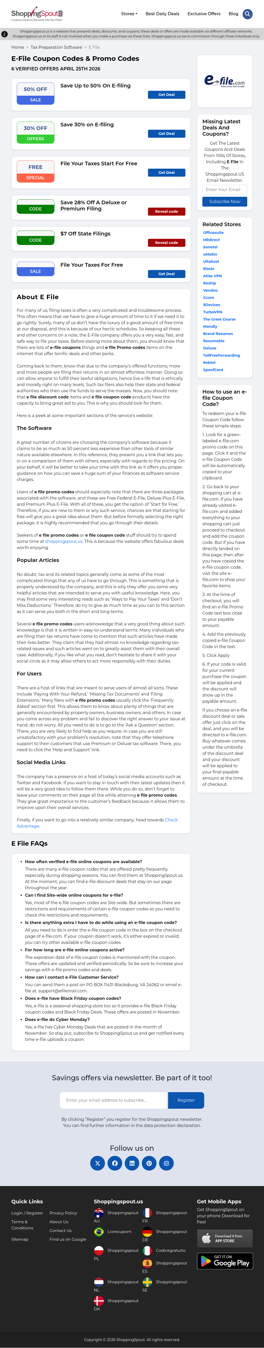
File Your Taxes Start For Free (99, 163)
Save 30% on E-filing (87, 124)
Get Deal (167, 94)
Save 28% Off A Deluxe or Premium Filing (94, 205)
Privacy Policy (64, 1213)
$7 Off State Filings (86, 233)
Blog (233, 13)
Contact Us (61, 1230)
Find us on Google (68, 1239)
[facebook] (114, 1163)
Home (17, 46)
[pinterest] (150, 1163)
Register (186, 1099)
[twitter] (96, 1163)
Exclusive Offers (203, 13)
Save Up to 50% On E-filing (96, 85)
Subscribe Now (224, 200)
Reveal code (166, 210)
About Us (59, 1222)
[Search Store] (247, 14)
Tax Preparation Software (56, 46)
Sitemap (20, 1239)
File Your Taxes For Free (92, 264)
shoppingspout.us (63, 540)
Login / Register (27, 1213)
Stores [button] (127, 13)
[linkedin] (132, 1163)
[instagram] (168, 1163)
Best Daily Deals (162, 13)
